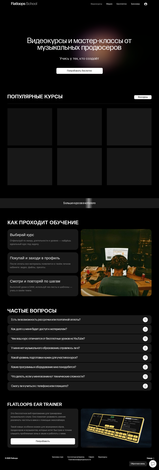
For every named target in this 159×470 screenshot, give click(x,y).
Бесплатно (122, 4)
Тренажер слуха (57, 457)
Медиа (109, 4)
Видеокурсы (96, 4)
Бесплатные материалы (75, 457)
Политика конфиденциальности (79, 460)
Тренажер (135, 4)
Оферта (91, 457)
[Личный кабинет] (145, 4)
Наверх (150, 458)
